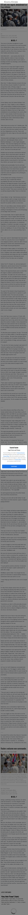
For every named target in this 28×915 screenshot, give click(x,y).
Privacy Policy (6, 456)
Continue (14, 466)
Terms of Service (21, 453)
